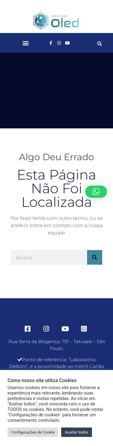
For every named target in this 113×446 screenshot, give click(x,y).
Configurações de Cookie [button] (33, 432)
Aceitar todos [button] (76, 432)
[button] (25, 43)
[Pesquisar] (94, 257)
